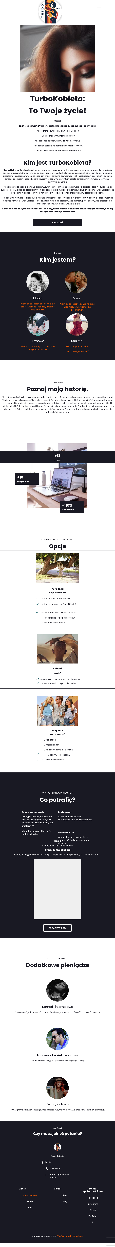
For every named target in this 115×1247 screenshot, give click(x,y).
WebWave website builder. (70, 1236)
